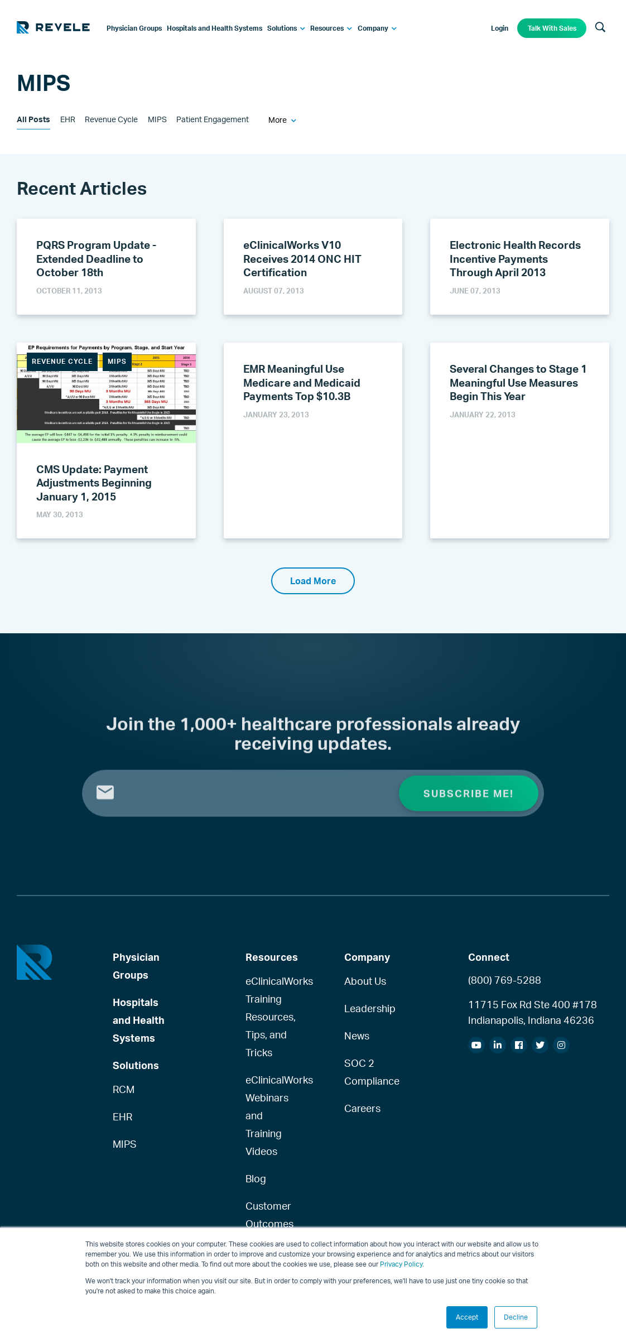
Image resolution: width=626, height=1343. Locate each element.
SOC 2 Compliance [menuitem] (366, 1072)
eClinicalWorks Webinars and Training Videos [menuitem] (267, 1115)
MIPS (157, 119)
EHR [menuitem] (122, 1116)
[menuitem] (134, 28)
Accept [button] (467, 1317)
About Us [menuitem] (365, 981)
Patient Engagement (212, 119)
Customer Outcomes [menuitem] (267, 1215)
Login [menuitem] (499, 28)
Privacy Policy (401, 1264)
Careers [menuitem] (362, 1108)
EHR (67, 119)
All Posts (33, 119)
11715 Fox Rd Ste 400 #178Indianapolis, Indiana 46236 (532, 1012)
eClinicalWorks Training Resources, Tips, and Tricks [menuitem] (267, 1016)
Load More (313, 580)
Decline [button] (516, 1317)
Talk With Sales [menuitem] (552, 28)
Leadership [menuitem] (366, 1008)
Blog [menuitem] (255, 1178)
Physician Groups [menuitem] (136, 966)
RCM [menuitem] (123, 1089)
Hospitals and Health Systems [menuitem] (139, 1020)
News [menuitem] (356, 1035)
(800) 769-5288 (504, 980)
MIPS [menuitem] (125, 1144)
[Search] (600, 28)
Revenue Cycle (111, 119)
